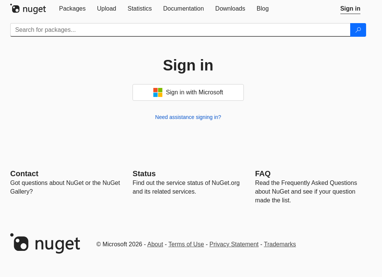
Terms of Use (186, 244)
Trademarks (280, 244)
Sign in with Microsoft (188, 92)
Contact (24, 173)
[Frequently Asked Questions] (263, 173)
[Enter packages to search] (180, 30)
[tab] (72, 8)
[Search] (358, 30)
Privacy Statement (234, 244)
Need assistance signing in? (188, 117)
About (155, 244)
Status (144, 173)
